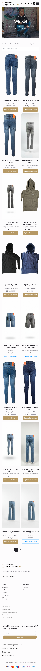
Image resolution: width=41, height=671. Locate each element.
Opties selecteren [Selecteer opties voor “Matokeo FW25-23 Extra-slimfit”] (10, 418)
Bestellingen (6, 609)
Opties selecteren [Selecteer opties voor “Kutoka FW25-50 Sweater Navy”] (30, 294)
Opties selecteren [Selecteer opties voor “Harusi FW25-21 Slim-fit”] (30, 109)
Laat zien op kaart (8, 576)
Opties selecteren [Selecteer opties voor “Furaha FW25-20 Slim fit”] (10, 109)
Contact (4, 592)
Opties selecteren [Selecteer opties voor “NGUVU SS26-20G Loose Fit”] (30, 541)
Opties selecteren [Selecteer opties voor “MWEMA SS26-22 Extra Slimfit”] (30, 480)
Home (17, 16)
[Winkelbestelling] (20, 49)
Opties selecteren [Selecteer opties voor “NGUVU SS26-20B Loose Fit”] (10, 541)
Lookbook (5, 590)
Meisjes (25, 587)
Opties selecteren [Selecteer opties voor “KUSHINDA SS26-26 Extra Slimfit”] (10, 233)
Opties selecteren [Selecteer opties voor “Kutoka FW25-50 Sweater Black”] (10, 294)
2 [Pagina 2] (20, 550)
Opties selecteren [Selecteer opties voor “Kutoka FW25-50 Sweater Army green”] (30, 233)
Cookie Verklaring (7, 617)
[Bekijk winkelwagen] (32, 3)
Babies (25, 590)
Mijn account (6, 606)
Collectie (5, 587)
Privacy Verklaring (7, 615)
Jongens (26, 584)
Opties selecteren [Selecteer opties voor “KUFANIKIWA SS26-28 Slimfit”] (30, 171)
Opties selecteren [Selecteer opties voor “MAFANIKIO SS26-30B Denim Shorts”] (10, 356)
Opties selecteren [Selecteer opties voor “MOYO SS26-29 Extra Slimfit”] (10, 480)
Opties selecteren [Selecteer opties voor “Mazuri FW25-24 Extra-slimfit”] (30, 418)
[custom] (7, 666)
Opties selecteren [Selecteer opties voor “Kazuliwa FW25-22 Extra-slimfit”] (10, 171)
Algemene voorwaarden (10, 612)
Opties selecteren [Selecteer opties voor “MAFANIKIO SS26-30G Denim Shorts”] (30, 356)
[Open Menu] (37, 3)
